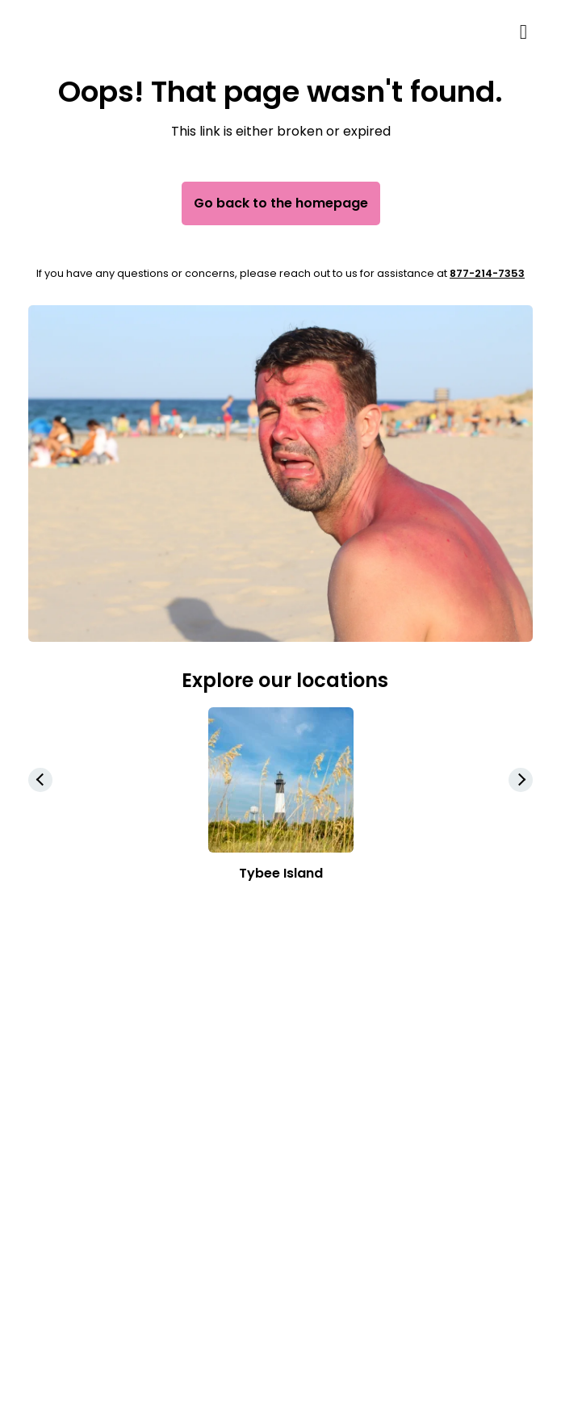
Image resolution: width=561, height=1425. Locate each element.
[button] (521, 780)
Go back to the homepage (281, 203)
